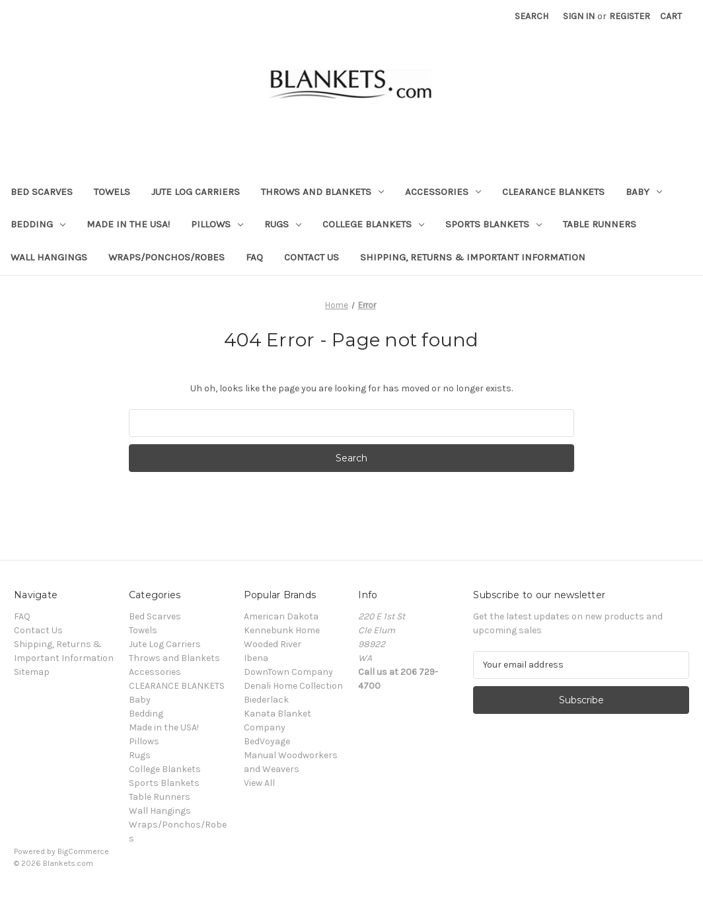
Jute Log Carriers (195, 192)
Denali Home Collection (293, 685)
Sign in (579, 16)
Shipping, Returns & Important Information (472, 257)
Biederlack (266, 699)
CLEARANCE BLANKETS (553, 192)
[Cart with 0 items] (671, 16)
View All (259, 783)
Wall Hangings (49, 257)
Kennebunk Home (282, 630)
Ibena (256, 658)
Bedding (38, 224)
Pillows (217, 224)
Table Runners (599, 224)
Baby (644, 192)
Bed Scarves (42, 192)
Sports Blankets (493, 224)
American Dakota (281, 616)
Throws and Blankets (322, 192)
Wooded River (272, 644)
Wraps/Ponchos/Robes (166, 257)
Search (531, 16)
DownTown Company (288, 672)
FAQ (254, 257)
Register (629, 16)
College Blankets (373, 224)
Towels (112, 192)
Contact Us (311, 257)
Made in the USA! (128, 224)
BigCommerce (83, 851)
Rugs (282, 224)
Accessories (443, 192)
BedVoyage (267, 741)
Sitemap (32, 672)
